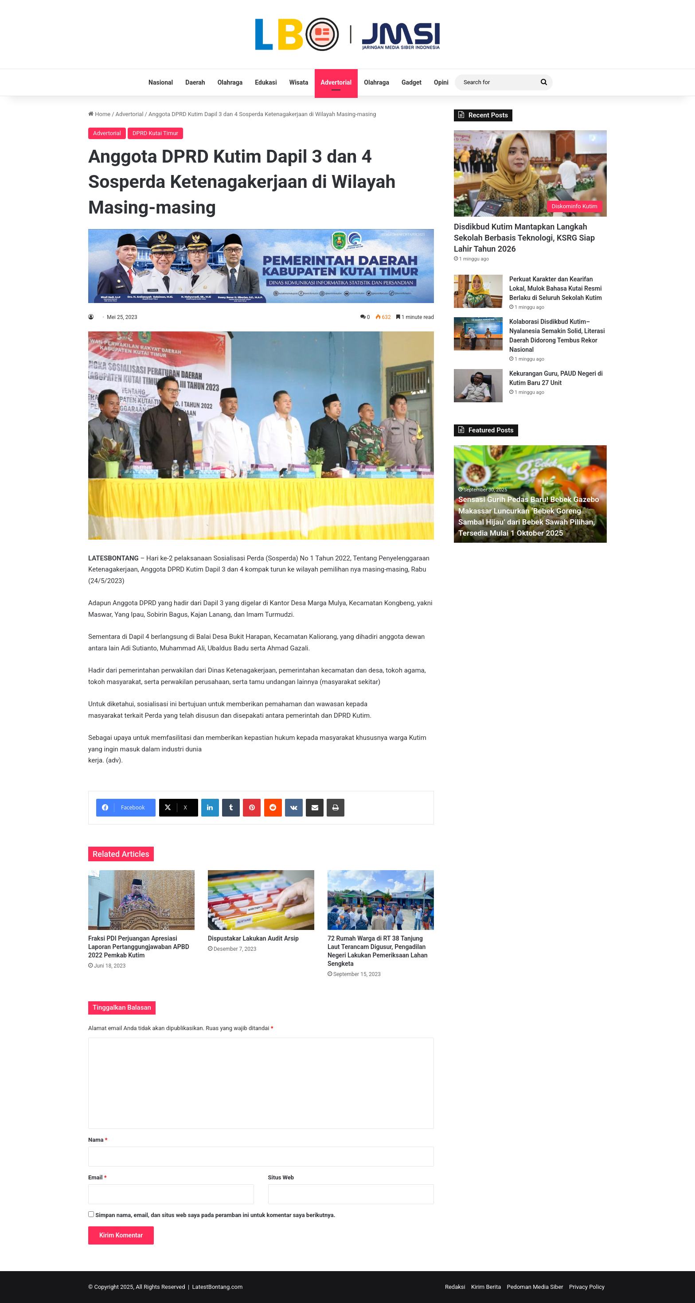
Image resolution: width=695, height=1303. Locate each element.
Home (99, 114)
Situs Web (281, 1177)
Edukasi (266, 82)
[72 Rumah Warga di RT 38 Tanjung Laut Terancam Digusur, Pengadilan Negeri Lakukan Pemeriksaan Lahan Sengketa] (381, 900)
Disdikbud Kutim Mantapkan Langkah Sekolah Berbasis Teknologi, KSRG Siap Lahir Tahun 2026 (524, 237)
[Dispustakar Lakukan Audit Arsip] (261, 900)
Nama (97, 1139)
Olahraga (230, 82)
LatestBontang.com (217, 1287)
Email (97, 1177)
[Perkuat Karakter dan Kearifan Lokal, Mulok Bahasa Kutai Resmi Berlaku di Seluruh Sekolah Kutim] (478, 291)
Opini (441, 82)
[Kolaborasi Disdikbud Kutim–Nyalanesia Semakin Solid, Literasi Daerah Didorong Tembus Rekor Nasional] (478, 333)
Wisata (298, 82)
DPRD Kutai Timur (155, 133)
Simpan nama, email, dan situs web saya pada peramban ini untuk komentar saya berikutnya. (215, 1215)
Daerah (195, 82)
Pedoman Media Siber (535, 1287)
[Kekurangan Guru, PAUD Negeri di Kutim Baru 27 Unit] (478, 385)
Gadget (412, 82)
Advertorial (336, 82)
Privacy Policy (587, 1287)
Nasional (160, 82)
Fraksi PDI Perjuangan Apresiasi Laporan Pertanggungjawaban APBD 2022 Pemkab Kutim (138, 947)
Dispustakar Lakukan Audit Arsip (253, 938)
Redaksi (455, 1287)
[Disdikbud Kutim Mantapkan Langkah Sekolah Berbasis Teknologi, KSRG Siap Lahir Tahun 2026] (530, 173)
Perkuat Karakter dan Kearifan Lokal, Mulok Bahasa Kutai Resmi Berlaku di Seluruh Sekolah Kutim (555, 288)
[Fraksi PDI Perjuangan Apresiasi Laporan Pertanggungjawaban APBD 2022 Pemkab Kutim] (141, 900)
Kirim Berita (486, 1287)
